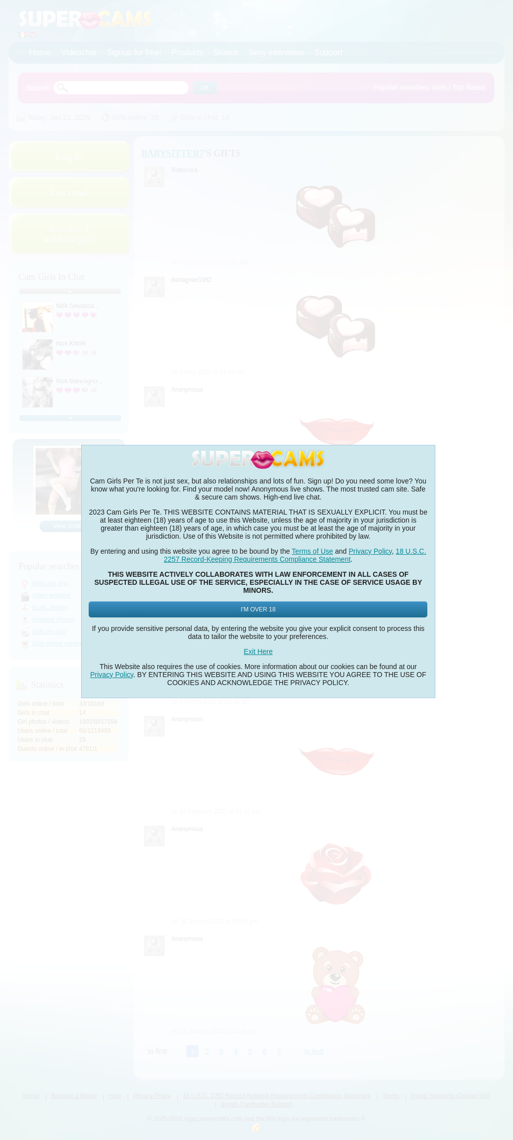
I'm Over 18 (258, 609)
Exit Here (258, 651)
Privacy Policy (370, 551)
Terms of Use (312, 551)
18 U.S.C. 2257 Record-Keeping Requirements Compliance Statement (295, 555)
